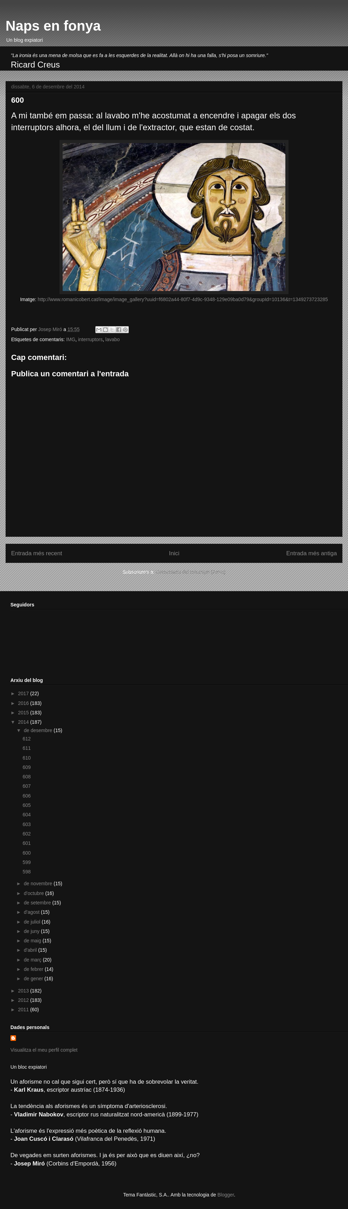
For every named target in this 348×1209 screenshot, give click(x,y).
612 (27, 738)
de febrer (34, 969)
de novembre (39, 883)
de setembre (38, 902)
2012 (24, 1000)
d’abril (31, 950)
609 (27, 767)
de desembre (39, 730)
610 (27, 758)
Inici (174, 553)
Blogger (225, 1195)
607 (27, 786)
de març (33, 960)
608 (27, 776)
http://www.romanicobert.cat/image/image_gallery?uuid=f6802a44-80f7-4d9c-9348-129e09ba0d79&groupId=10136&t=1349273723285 (182, 299)
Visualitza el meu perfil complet (44, 1050)
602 (27, 834)
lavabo (112, 339)
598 (27, 871)
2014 (24, 722)
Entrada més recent (36, 553)
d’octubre (34, 893)
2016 (24, 703)
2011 (24, 1009)
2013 (24, 991)
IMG (70, 339)
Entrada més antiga (311, 553)
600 (27, 853)
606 (27, 796)
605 (27, 805)
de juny (32, 931)
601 (27, 843)
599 (27, 862)
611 (27, 748)
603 (27, 824)
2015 (24, 712)
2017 (24, 693)
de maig (33, 940)
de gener (34, 978)
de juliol (32, 922)
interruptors (90, 339)
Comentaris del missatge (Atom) (191, 572)
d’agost (32, 912)
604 (27, 814)
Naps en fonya (53, 25)
